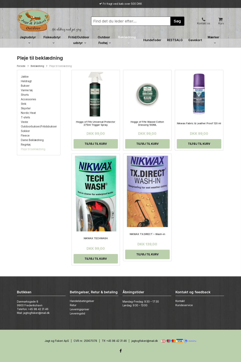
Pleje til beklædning (33, 149)
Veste (24, 122)
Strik (23, 103)
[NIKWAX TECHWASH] (96, 193)
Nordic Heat (28, 113)
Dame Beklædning (32, 140)
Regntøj (26, 144)
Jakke (25, 76)
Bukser (25, 85)
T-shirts (25, 117)
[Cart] (221, 19)
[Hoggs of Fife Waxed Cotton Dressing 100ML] (147, 94)
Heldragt (26, 81)
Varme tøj (27, 90)
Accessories (28, 99)
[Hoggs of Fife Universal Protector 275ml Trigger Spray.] (96, 94)
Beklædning (37, 66)
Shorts (25, 94)
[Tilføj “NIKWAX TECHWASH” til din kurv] (96, 258)
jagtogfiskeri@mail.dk (36, 312)
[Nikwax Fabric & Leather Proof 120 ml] (199, 94)
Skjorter (26, 108)
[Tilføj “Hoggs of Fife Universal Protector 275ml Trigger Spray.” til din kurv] (96, 144)
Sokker (25, 131)
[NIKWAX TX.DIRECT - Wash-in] (147, 191)
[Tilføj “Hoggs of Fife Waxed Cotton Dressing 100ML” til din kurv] (147, 144)
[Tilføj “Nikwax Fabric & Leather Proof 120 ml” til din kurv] (199, 144)
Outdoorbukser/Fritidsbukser (38, 126)
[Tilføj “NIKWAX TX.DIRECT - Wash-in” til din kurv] (147, 254)
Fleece (25, 135)
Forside (21, 66)
